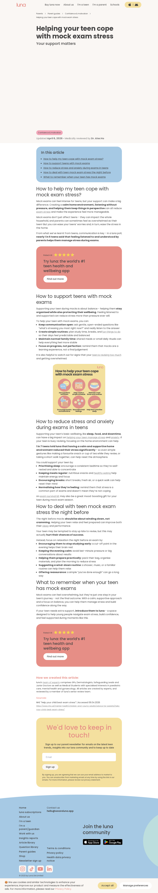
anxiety (115, 437)
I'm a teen (83, 4)
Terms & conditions (58, 848)
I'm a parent (99, 4)
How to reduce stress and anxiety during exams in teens (75, 168)
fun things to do (111, 331)
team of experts (51, 682)
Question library (28, 847)
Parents (39, 13)
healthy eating (102, 473)
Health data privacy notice (59, 859)
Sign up (50, 767)
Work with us (26, 833)
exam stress (43, 212)
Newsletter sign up (30, 860)
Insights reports (28, 838)
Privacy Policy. (63, 889)
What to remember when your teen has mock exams (74, 177)
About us (68, 4)
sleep (45, 526)
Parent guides (54, 13)
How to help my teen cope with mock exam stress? (73, 159)
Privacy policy (55, 853)
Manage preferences (135, 885)
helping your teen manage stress (86, 437)
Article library (27, 842)
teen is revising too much (106, 355)
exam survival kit (49, 496)
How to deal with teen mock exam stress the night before (77, 172)
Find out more (55, 279)
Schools (114, 4)
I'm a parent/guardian (29, 827)
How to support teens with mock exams (66, 163)
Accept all (107, 885)
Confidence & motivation (76, 13)
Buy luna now (52, 4)
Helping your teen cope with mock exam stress (57, 17)
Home (22, 807)
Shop (22, 856)
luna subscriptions (30, 812)
